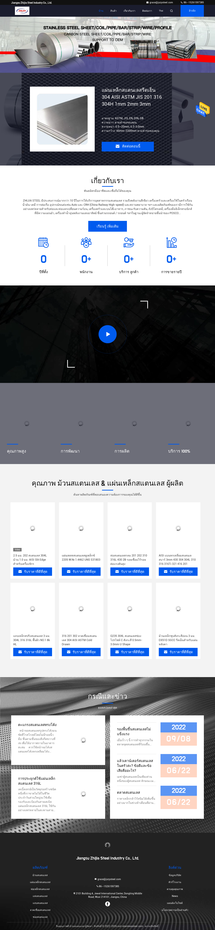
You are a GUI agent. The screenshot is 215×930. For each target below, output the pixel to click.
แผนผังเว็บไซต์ (175, 903)
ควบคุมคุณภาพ (175, 889)
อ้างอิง (192, 11)
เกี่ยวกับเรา (129, 10)
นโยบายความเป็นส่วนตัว (175, 910)
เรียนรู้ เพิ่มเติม (108, 226)
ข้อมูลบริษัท (175, 875)
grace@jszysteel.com (159, 2)
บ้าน (101, 10)
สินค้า (113, 10)
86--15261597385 (192, 2)
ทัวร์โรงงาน (175, 882)
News (175, 896)
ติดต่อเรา (147, 10)
